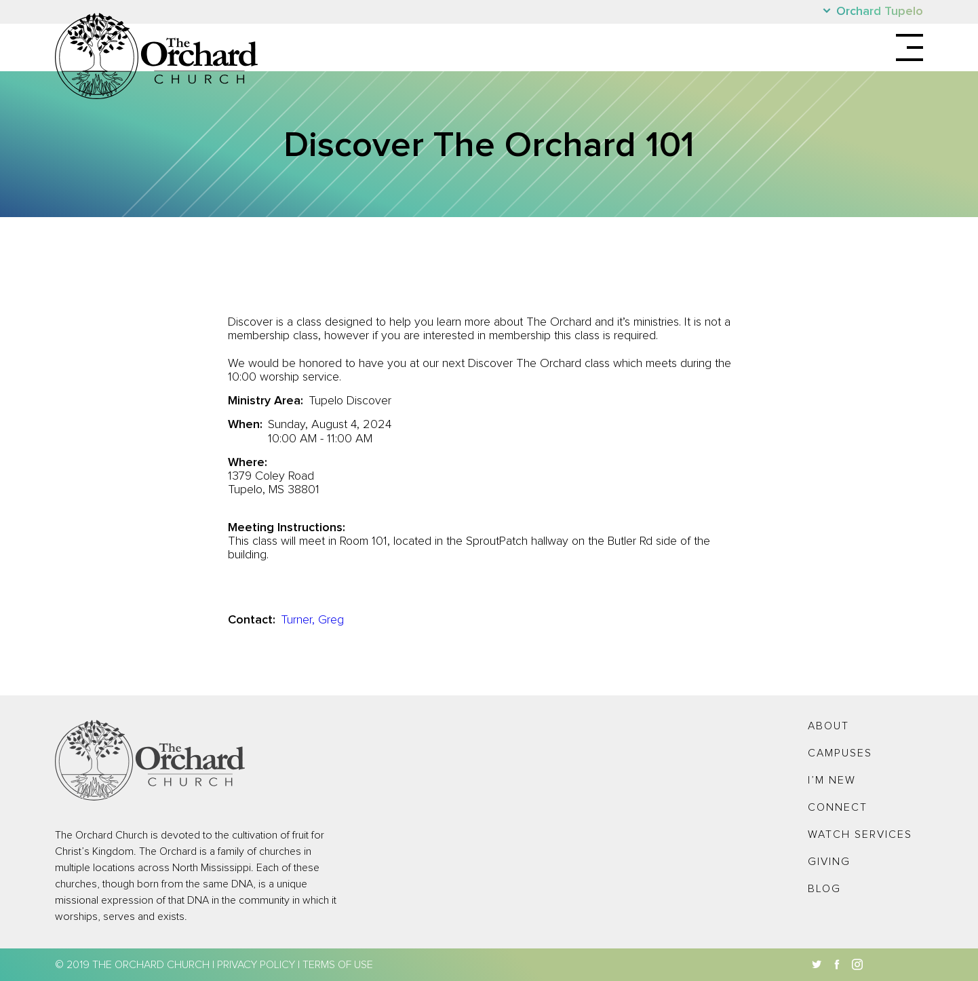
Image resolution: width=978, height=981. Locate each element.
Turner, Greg (312, 620)
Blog (824, 888)
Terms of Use (337, 964)
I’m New (832, 780)
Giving (829, 861)
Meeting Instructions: (286, 528)
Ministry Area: (265, 401)
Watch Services (860, 834)
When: (245, 425)
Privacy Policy (256, 964)
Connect (837, 807)
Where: (247, 463)
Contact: (251, 620)
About (828, 725)
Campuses (840, 753)
